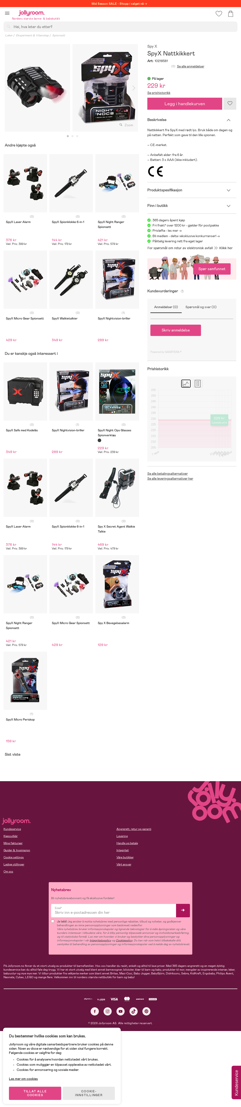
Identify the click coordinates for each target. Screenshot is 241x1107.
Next (133, 88)
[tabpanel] (37, 88)
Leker (8, 35)
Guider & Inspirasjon (17, 850)
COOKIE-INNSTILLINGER (90, 1091)
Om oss (8, 871)
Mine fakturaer (13, 843)
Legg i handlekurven (185, 104)
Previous (8, 88)
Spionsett (58, 35)
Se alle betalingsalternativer (167, 473)
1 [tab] (67, 136)
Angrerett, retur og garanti (133, 829)
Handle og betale (127, 843)
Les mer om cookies (25, 1076)
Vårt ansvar (123, 864)
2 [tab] (72, 136)
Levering (122, 836)
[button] (7, 13)
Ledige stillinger (14, 864)
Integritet (122, 850)
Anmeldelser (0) (166, 307)
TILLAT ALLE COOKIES (36, 1091)
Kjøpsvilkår (11, 836)
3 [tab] (77, 136)
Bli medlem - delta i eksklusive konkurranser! (184, 236)
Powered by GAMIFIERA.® (165, 352)
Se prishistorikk (158, 93)
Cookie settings (14, 857)
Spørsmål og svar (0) (201, 307)
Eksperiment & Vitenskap (32, 35)
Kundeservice (12, 829)
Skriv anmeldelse (176, 330)
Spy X (152, 46)
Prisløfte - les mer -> (167, 230)
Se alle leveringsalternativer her (170, 478)
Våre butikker (125, 857)
